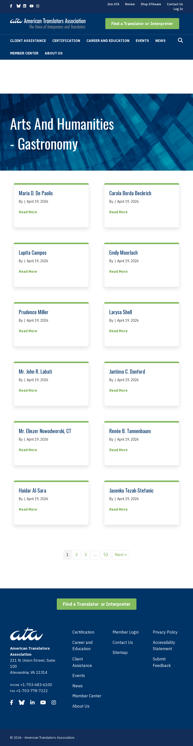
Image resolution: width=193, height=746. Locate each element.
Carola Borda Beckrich (130, 193)
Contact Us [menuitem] (123, 642)
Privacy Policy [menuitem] (165, 632)
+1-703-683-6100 (36, 684)
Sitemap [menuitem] (120, 652)
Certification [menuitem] (83, 632)
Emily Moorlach (123, 252)
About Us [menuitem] (80, 706)
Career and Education (107, 40)
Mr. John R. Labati (35, 371)
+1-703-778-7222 (32, 690)
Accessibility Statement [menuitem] (164, 645)
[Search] (180, 40)
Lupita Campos (32, 252)
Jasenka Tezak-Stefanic (131, 490)
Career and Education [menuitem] (82, 645)
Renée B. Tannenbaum (130, 431)
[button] (142, 23)
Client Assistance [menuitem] (82, 662)
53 (105, 554)
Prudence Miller (34, 312)
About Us (54, 53)
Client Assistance (28, 40)
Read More (28, 211)
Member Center (24, 53)
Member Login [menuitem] (126, 632)
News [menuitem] (77, 685)
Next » (121, 554)
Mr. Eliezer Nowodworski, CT (45, 431)
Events (142, 40)
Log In (178, 9)
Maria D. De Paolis (36, 193)
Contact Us (175, 4)
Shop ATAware (151, 4)
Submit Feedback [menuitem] (162, 662)
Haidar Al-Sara (32, 490)
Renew (130, 4)
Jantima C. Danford (127, 371)
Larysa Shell (120, 312)
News (160, 40)
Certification (66, 40)
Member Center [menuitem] (86, 695)
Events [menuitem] (78, 675)
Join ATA (113, 4)
